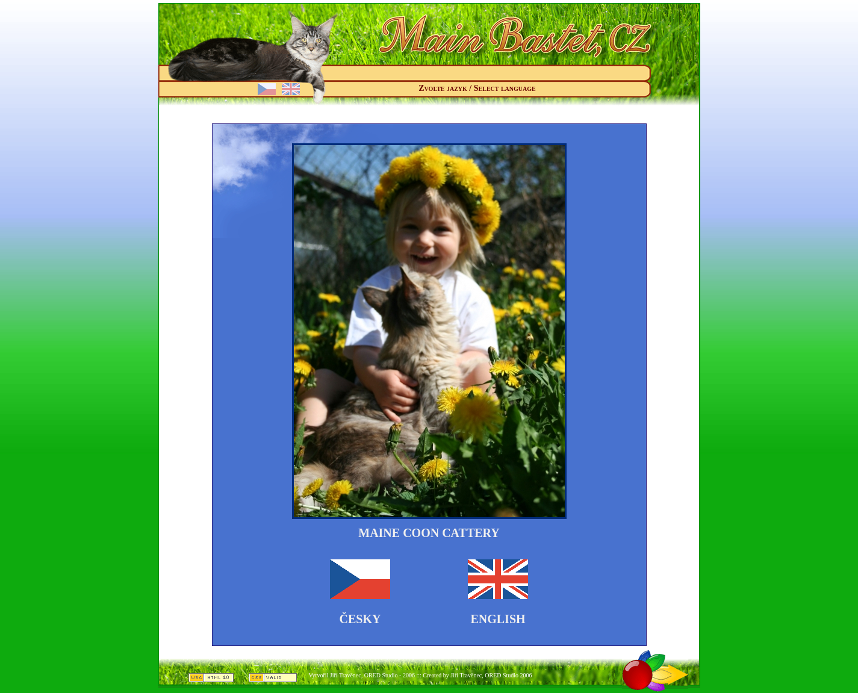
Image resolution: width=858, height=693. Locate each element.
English (497, 619)
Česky (360, 619)
